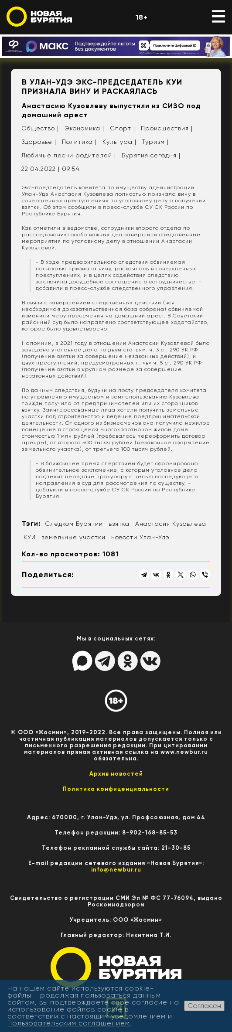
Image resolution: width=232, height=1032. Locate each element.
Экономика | (84, 128)
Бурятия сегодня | (151, 155)
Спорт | (122, 128)
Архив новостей (116, 773)
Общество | (40, 128)
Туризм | (155, 141)
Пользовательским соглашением (68, 1023)
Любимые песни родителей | (68, 155)
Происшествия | (167, 128)
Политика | (79, 141)
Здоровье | (38, 141)
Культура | (119, 141)
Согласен (204, 1005)
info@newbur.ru (116, 869)
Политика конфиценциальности (116, 789)
